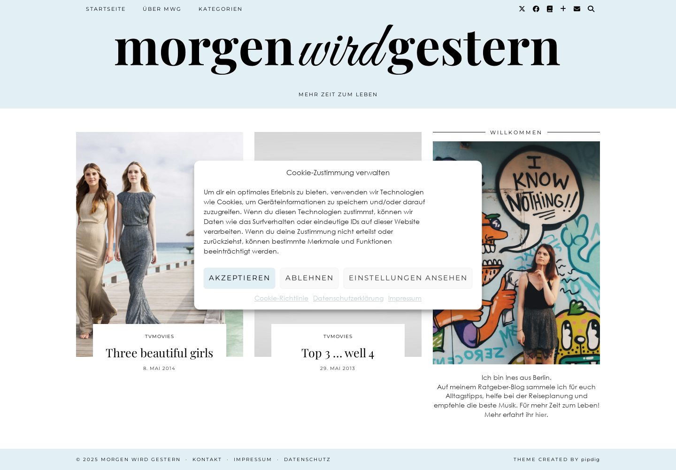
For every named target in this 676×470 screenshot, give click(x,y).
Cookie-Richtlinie (281, 298)
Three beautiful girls (159, 352)
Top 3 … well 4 (337, 352)
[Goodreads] (550, 9)
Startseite (106, 9)
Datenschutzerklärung (348, 298)
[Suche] (591, 9)
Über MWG (162, 9)
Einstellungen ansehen (408, 277)
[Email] (577, 9)
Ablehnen (309, 277)
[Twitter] (522, 9)
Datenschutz (307, 459)
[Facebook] (536, 9)
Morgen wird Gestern (141, 459)
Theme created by (557, 459)
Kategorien (221, 9)
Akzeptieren (239, 277)
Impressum (405, 298)
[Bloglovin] (563, 9)
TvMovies (159, 336)
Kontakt (207, 459)
